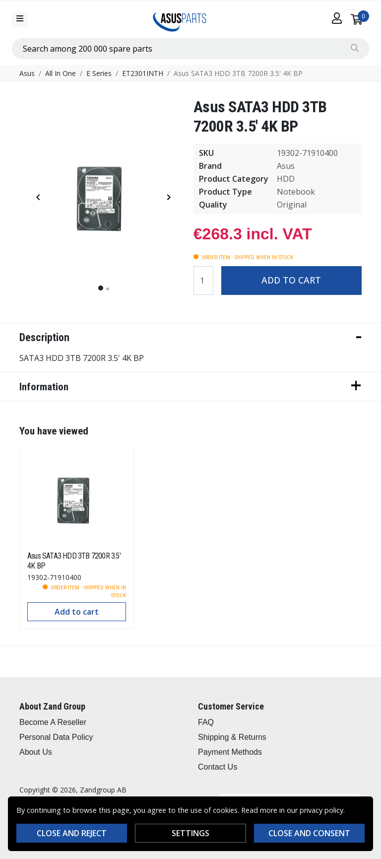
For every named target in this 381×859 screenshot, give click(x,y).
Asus (27, 73)
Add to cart (291, 280)
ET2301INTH (142, 73)
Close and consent (309, 833)
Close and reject (72, 833)
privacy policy (321, 810)
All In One (60, 73)
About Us (35, 752)
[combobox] (190, 49)
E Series (99, 73)
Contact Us (217, 767)
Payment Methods (230, 752)
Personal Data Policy (56, 737)
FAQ (206, 722)
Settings (190, 833)
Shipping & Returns (232, 737)
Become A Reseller (52, 722)
